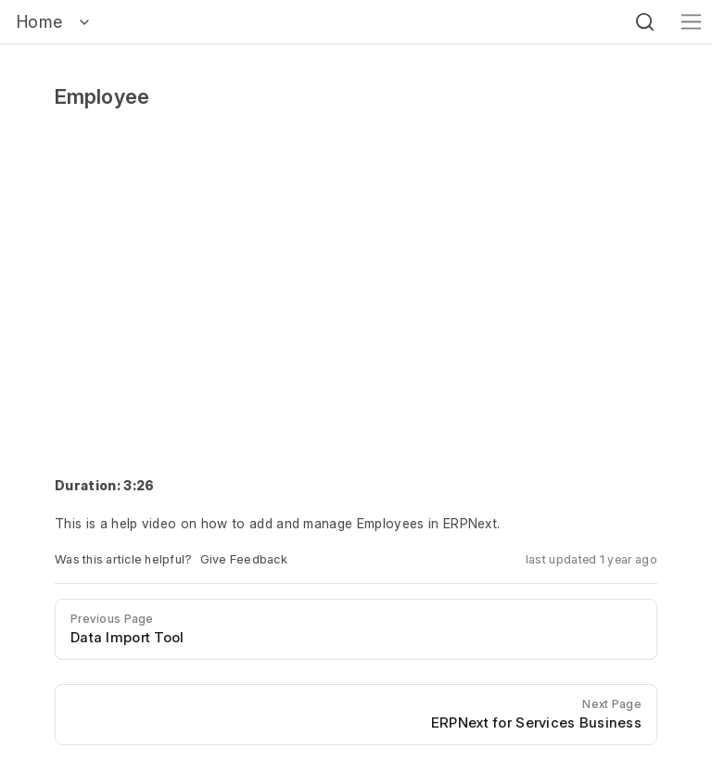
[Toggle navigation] (691, 22)
